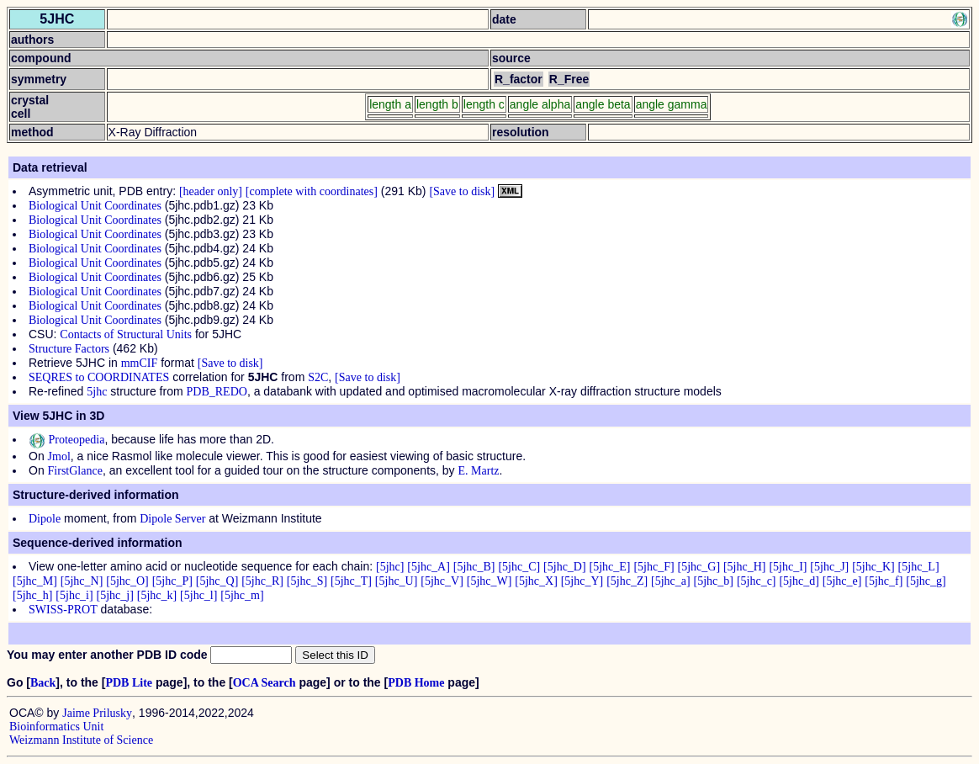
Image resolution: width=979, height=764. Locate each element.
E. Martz (479, 470)
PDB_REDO (217, 391)
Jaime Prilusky (97, 713)
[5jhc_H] (744, 566)
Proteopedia (66, 439)
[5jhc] (390, 566)
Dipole (45, 518)
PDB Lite (128, 682)
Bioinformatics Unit (56, 726)
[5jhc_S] (307, 581)
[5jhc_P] (172, 581)
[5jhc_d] (798, 581)
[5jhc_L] (918, 566)
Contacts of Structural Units (126, 334)
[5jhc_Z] (627, 581)
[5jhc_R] (262, 581)
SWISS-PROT (63, 609)
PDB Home (416, 682)
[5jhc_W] (489, 581)
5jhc (97, 391)
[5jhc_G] (699, 566)
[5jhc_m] (241, 595)
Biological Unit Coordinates (95, 205)
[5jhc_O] (127, 581)
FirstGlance (75, 470)
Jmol (59, 456)
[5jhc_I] (788, 566)
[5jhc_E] (610, 566)
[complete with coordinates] (312, 191)
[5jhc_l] (198, 595)
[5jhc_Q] (217, 581)
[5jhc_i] (74, 595)
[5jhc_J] (829, 566)
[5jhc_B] (474, 566)
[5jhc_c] (756, 581)
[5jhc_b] (713, 581)
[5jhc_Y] (582, 581)
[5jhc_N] (82, 581)
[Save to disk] (462, 191)
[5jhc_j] (115, 595)
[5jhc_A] (428, 566)
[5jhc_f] (883, 581)
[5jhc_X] (536, 581)
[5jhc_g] (925, 581)
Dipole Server (172, 518)
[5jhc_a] (671, 581)
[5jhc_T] (351, 581)
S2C (318, 377)
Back (43, 682)
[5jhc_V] (442, 581)
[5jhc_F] (653, 566)
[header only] (210, 191)
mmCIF (139, 363)
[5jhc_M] (35, 581)
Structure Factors (69, 348)
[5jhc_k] (157, 595)
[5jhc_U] (396, 581)
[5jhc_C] (519, 566)
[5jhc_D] (564, 566)
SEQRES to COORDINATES (99, 377)
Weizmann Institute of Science (81, 740)
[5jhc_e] (842, 581)
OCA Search (264, 682)
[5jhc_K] (873, 566)
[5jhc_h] (32, 595)
